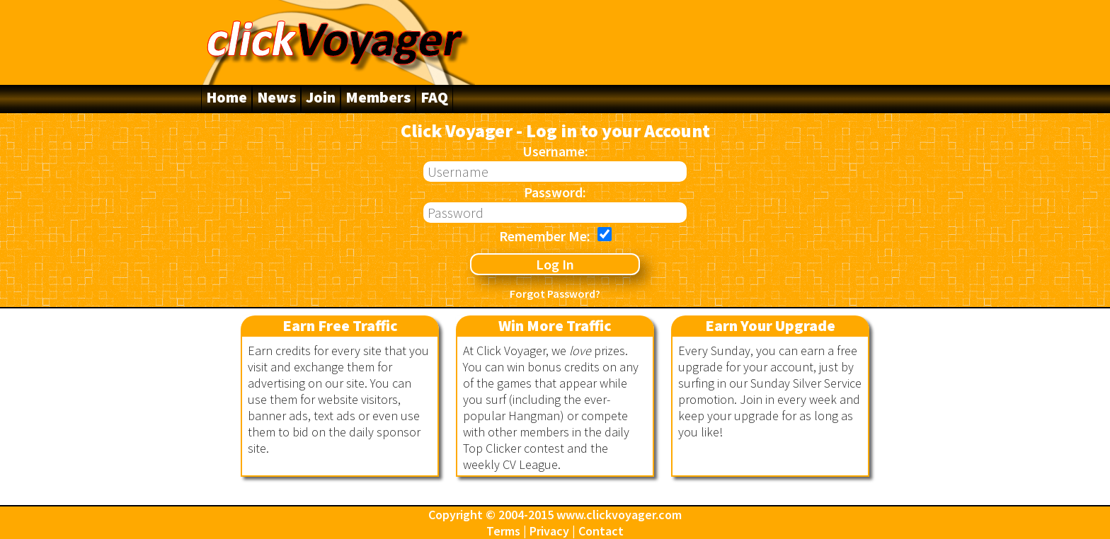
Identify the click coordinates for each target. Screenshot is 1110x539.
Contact (601, 531)
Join (321, 97)
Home (226, 97)
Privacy (549, 531)
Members (378, 97)
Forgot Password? (555, 293)
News (276, 97)
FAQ (434, 97)
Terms (503, 531)
